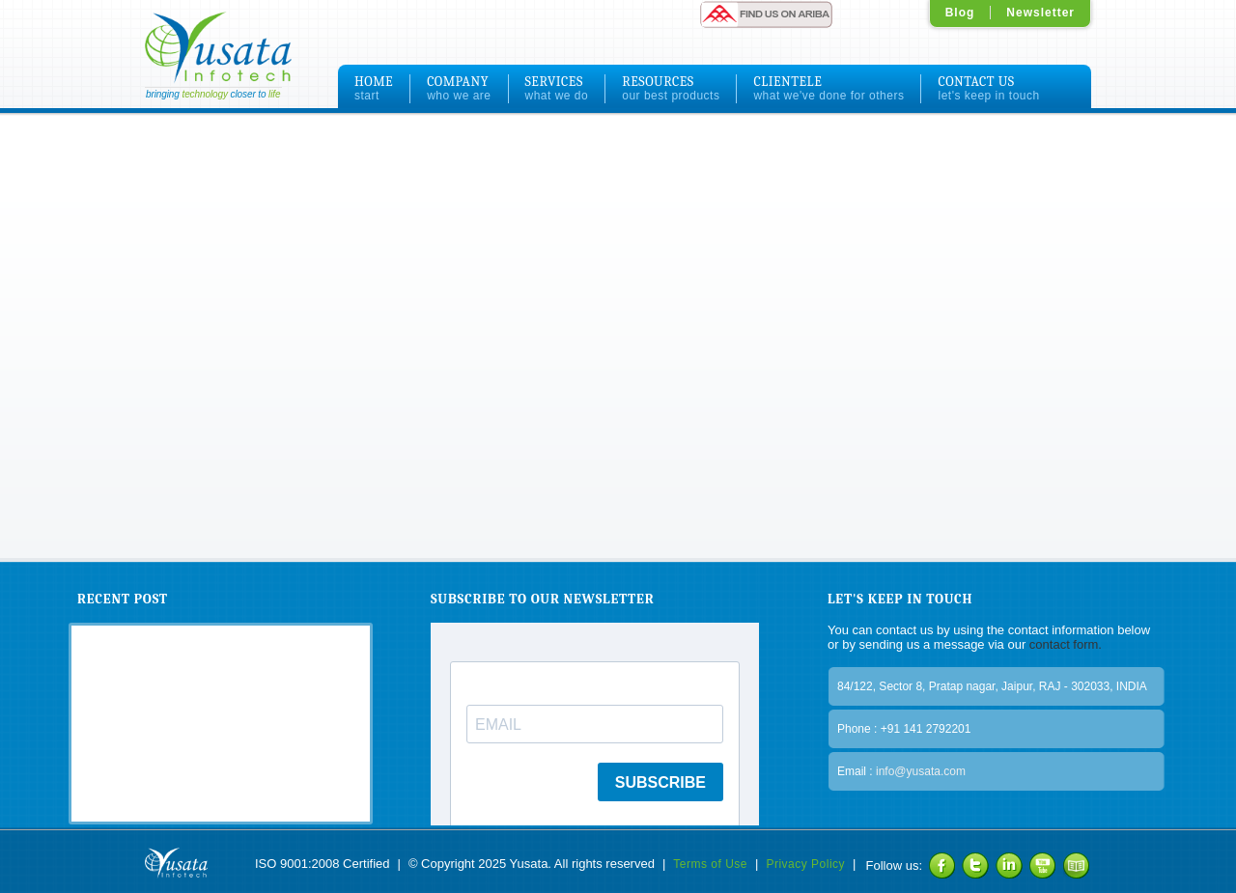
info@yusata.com (921, 771)
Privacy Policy (805, 864)
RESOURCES (670, 88)
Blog (960, 12)
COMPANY (459, 88)
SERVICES (557, 88)
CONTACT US (988, 88)
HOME (373, 88)
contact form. (1063, 644)
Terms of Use (710, 864)
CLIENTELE (828, 88)
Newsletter (1040, 12)
